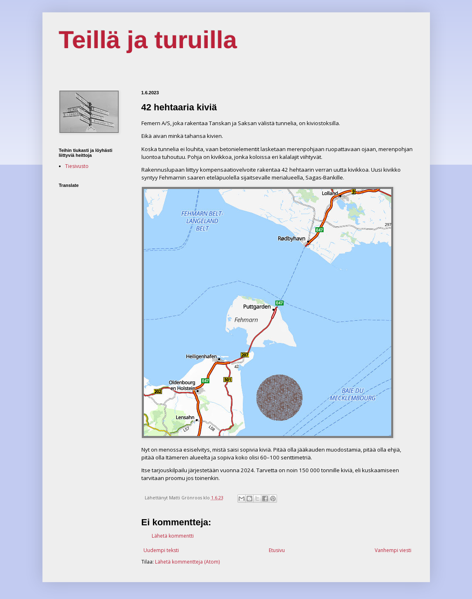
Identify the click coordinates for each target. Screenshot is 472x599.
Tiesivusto (77, 166)
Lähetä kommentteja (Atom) (187, 561)
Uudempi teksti (161, 550)
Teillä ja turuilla (148, 40)
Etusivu (277, 550)
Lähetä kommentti (173, 535)
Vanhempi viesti (393, 550)
